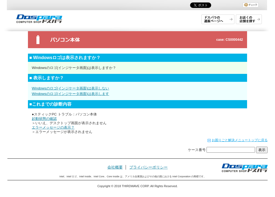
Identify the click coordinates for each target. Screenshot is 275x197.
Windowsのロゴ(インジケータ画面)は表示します (70, 94)
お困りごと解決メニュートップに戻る (240, 140)
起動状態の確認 (44, 119)
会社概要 (115, 167)
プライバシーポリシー (148, 167)
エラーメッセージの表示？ (53, 127)
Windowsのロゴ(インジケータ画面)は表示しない (70, 88)
